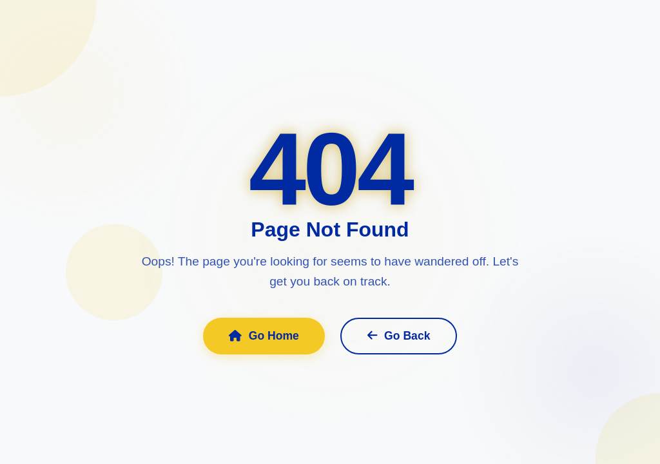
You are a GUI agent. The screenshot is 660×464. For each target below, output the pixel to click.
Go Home (264, 335)
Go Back (399, 335)
